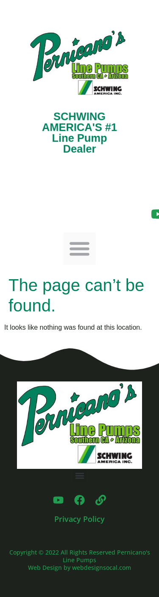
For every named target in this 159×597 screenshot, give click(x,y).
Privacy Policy (79, 519)
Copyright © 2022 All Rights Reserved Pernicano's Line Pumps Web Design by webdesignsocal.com (79, 560)
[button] (79, 249)
